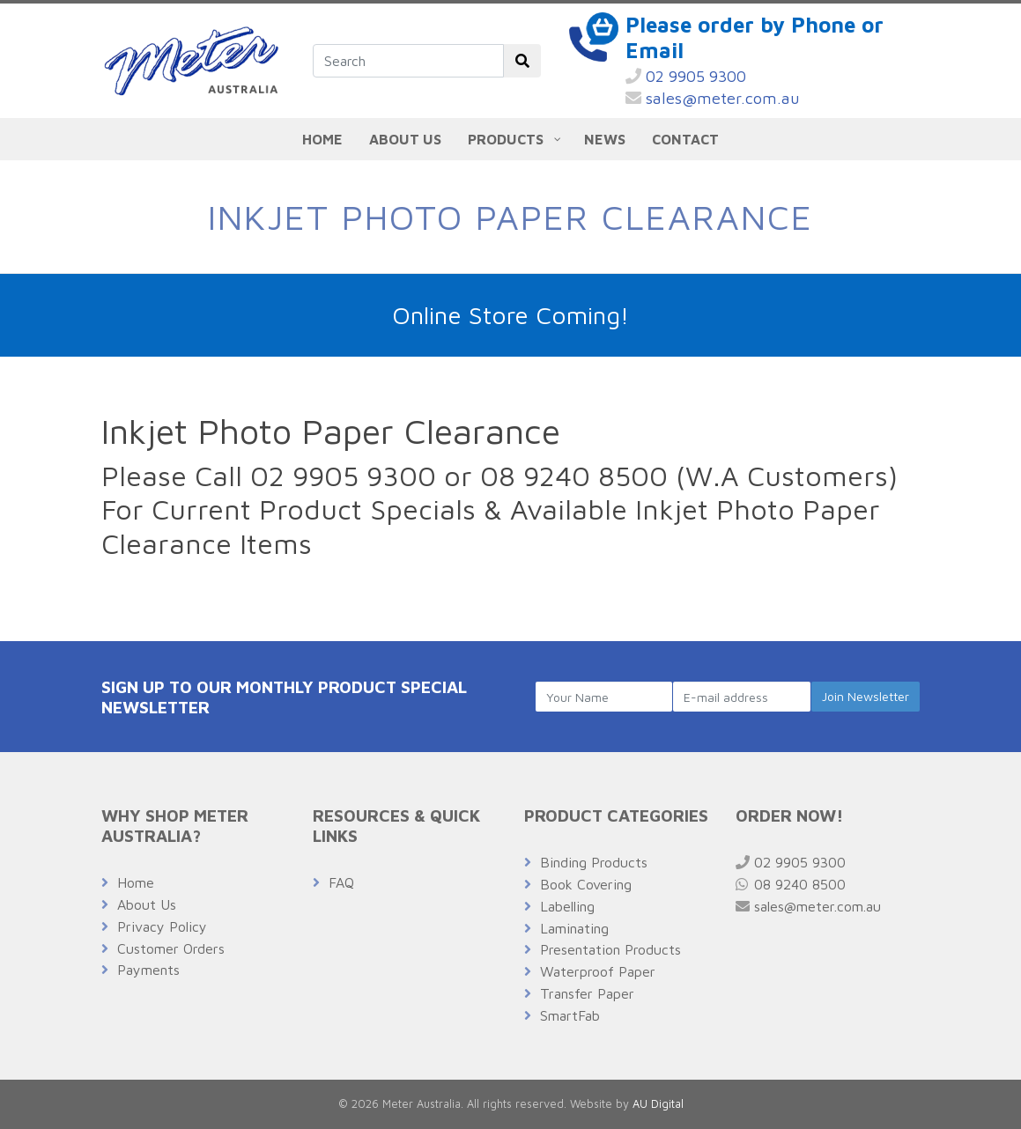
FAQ (341, 882)
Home (135, 882)
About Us (146, 904)
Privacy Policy (162, 926)
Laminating (574, 928)
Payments (148, 970)
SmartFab (570, 1015)
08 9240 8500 (791, 884)
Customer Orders (171, 948)
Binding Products (593, 862)
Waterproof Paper (597, 971)
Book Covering (586, 884)
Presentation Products (610, 949)
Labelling (567, 906)
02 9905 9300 (685, 76)
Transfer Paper (587, 993)
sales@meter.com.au (712, 98)
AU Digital (658, 1104)
